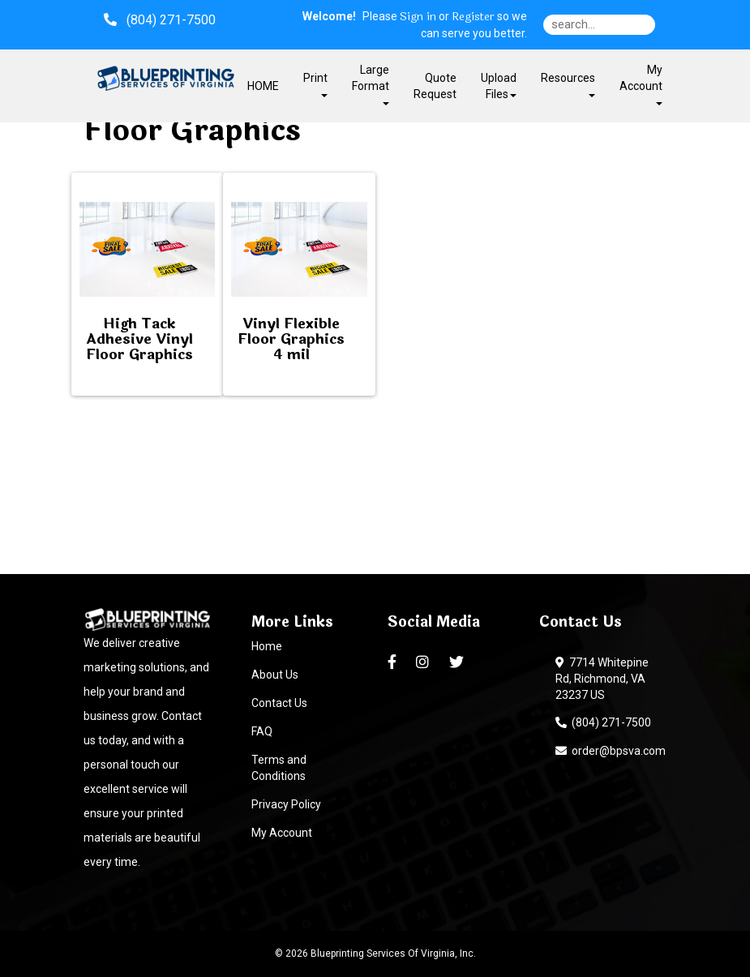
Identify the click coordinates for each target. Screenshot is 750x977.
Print (315, 83)
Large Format (370, 84)
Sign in (418, 17)
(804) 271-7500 (603, 722)
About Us (274, 674)
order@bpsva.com (610, 750)
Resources (568, 83)
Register (473, 17)
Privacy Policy (286, 804)
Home (266, 646)
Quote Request (435, 86)
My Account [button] (640, 84)
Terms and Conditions (278, 767)
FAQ (261, 731)
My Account (281, 832)
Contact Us (279, 702)
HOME (263, 85)
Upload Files (498, 86)
